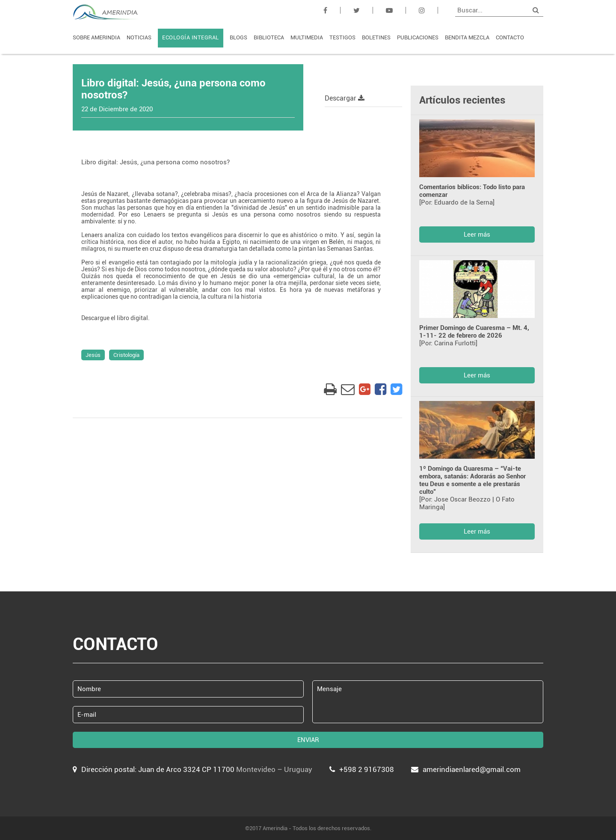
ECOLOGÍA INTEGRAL (190, 37)
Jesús (93, 355)
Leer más (477, 234)
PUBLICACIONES (417, 37)
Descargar (344, 98)
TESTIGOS (342, 37)
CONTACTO (510, 37)
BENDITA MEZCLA (467, 37)
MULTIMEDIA (306, 37)
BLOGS (238, 37)
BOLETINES (376, 37)
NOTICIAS (139, 37)
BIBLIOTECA (269, 37)
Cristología (126, 355)
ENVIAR (308, 740)
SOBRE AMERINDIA (96, 37)
